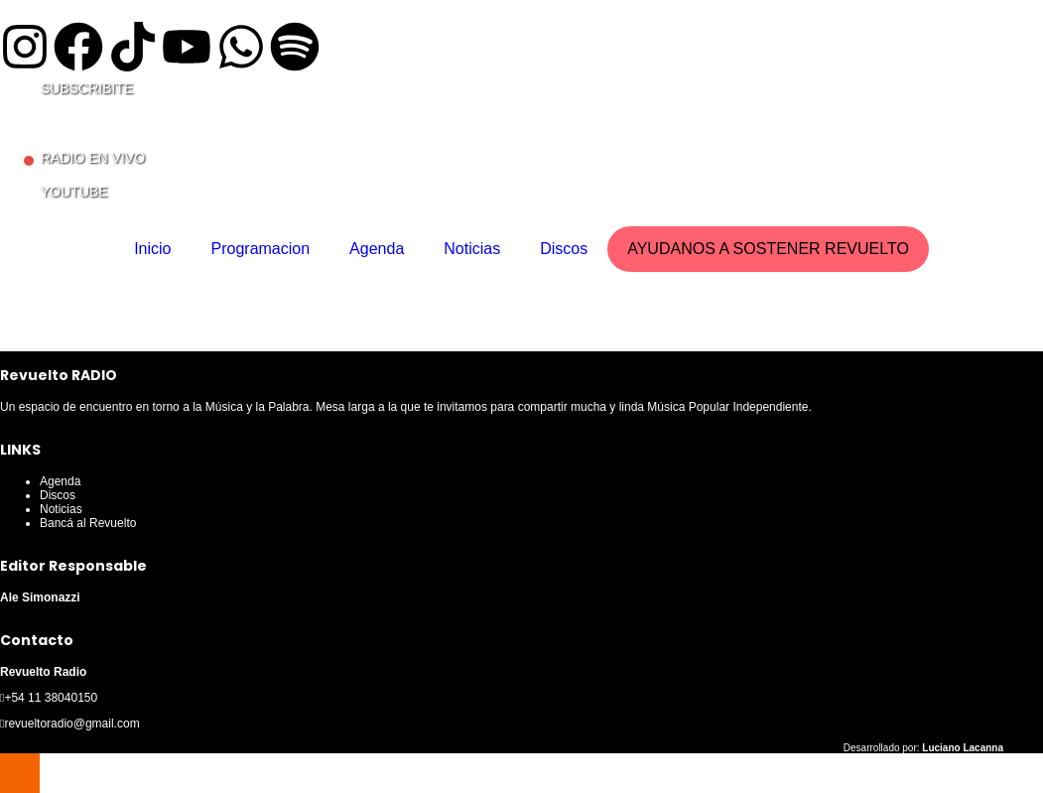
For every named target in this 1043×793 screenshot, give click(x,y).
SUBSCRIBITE (87, 88)
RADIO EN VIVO (93, 158)
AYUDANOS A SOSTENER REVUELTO (768, 248)
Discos (563, 248)
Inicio (152, 248)
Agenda (376, 248)
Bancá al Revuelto (88, 523)
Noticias (472, 248)
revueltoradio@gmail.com (71, 723)
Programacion (261, 248)
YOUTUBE (74, 191)
